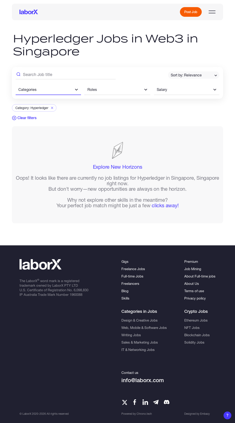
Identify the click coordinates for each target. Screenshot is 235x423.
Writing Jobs (131, 335)
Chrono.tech (144, 413)
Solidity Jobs (194, 342)
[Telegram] (156, 402)
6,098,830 (81, 290)
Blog (125, 291)
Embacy (205, 413)
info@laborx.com (142, 380)
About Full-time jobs (199, 276)
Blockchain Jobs (197, 335)
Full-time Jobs (132, 276)
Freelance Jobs (133, 269)
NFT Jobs (192, 327)
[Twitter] (124, 402)
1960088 (76, 294)
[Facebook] (134, 402)
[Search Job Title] (66, 75)
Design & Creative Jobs (139, 320)
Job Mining (192, 269)
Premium (191, 261)
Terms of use (194, 291)
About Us (191, 283)
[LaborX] (29, 12)
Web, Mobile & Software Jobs (144, 327)
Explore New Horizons (117, 167)
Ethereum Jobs (196, 320)
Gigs (125, 261)
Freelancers (130, 283)
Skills (125, 298)
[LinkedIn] (145, 402)
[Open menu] (212, 11)
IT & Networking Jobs (138, 349)
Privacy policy (195, 298)
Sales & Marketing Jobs (139, 342)
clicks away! (165, 205)
